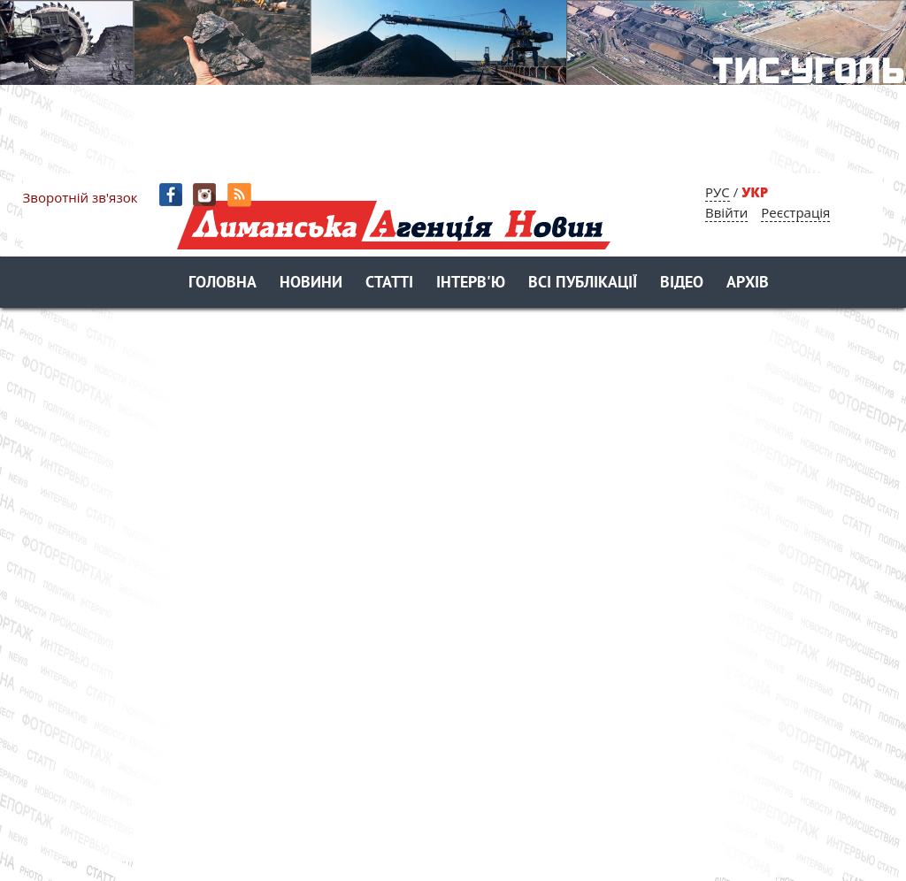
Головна (222, 283)
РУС (717, 192)
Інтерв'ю (470, 283)
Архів (747, 283)
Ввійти (726, 212)
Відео (681, 283)
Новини (311, 283)
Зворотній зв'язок (80, 197)
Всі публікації (582, 283)
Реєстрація (795, 212)
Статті (389, 283)
